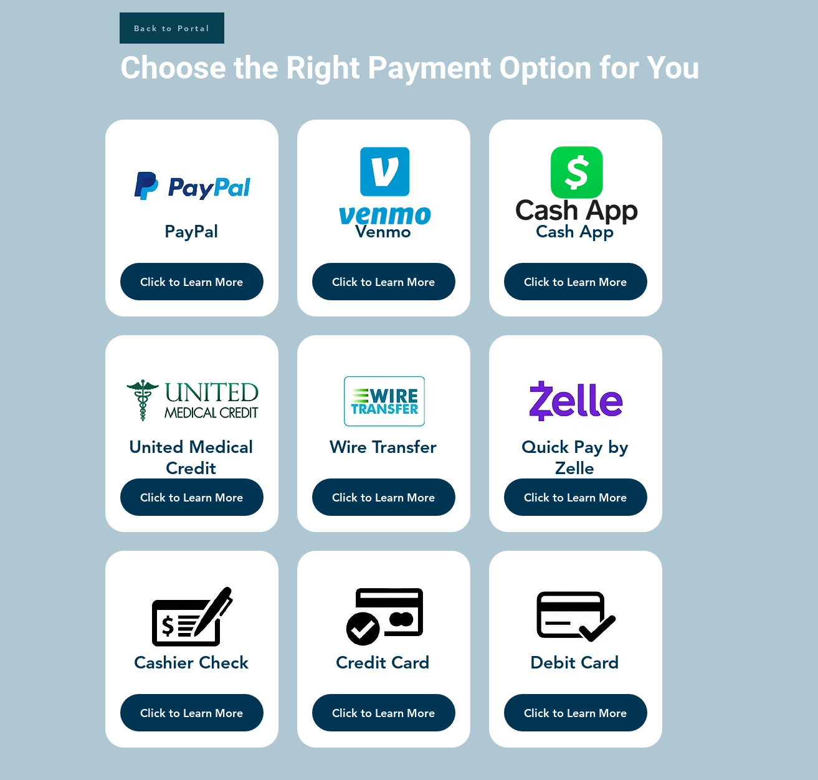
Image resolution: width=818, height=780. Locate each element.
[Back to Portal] (172, 28)
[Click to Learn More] (192, 281)
